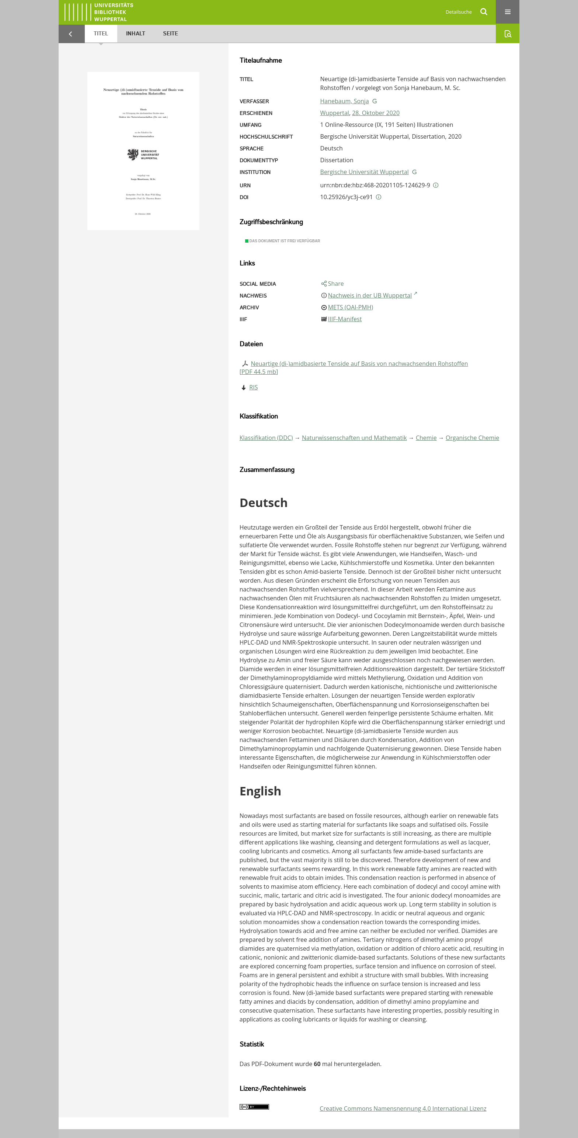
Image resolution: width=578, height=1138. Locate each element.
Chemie (426, 438)
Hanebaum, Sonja (344, 101)
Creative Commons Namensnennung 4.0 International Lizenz (403, 1108)
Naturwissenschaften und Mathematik (354, 438)
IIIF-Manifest (345, 319)
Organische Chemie (472, 438)
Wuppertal (334, 113)
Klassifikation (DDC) (266, 438)
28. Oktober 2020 (376, 113)
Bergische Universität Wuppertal (364, 172)
